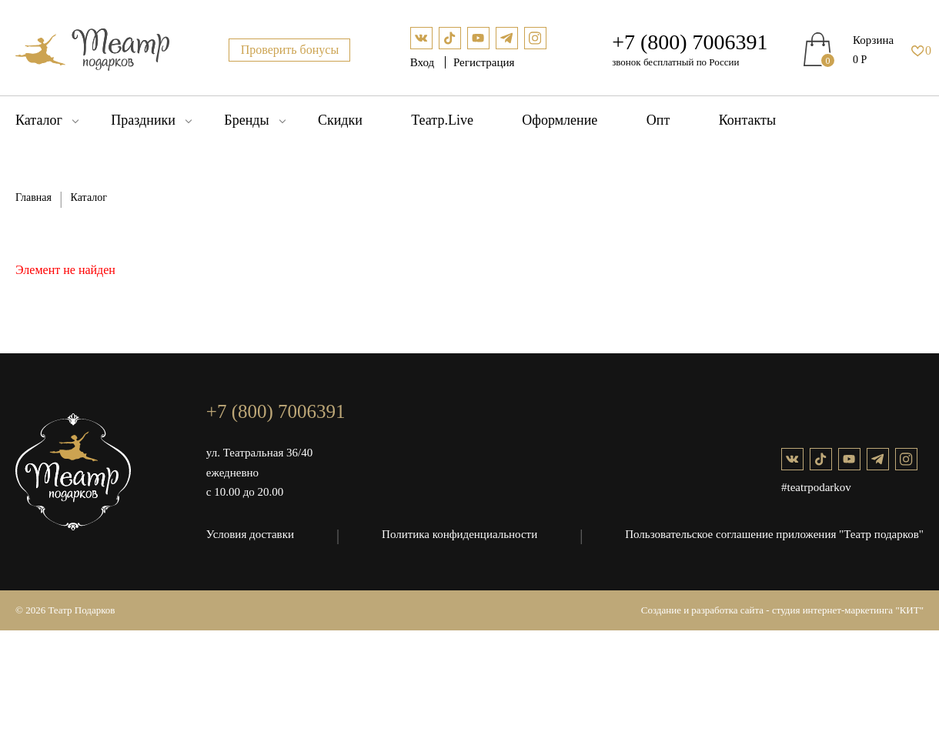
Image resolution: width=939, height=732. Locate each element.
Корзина (873, 40)
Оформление (559, 120)
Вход (423, 62)
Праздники (143, 120)
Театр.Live (442, 120)
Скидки (340, 120)
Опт (658, 120)
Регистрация (484, 62)
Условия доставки (250, 534)
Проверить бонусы (290, 49)
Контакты (747, 120)
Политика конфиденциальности (459, 534)
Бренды (246, 120)
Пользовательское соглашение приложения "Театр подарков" (774, 534)
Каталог (38, 120)
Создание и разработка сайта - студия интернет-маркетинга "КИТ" (782, 610)
